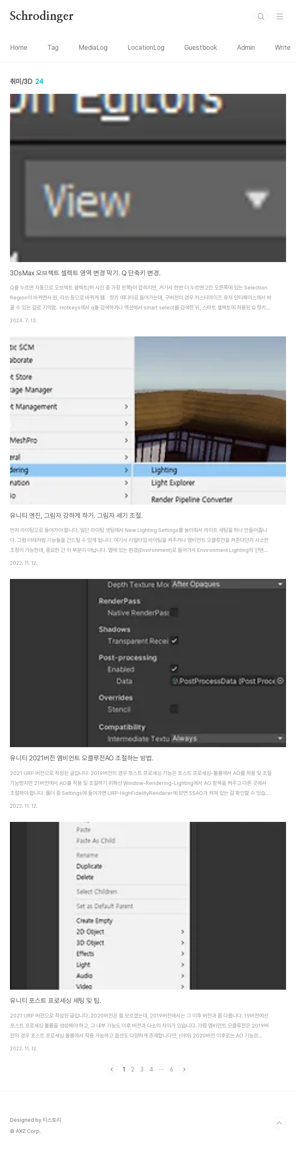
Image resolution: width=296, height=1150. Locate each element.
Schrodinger (41, 16)
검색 (261, 16)
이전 (112, 1069)
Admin (246, 47)
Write (283, 47)
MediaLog (93, 47)
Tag (53, 47)
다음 (184, 1069)
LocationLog (145, 47)
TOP (279, 1123)
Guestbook (200, 47)
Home (18, 47)
